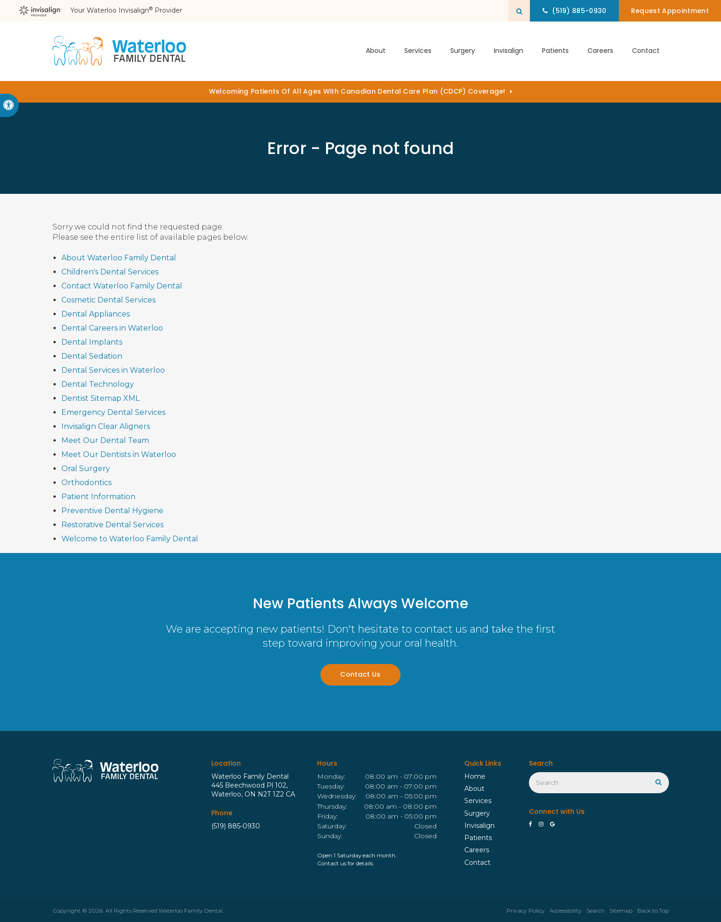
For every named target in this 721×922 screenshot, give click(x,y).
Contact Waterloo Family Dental (121, 285)
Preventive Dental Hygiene (112, 510)
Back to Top (653, 910)
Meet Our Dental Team (105, 440)
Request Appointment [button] (669, 10)
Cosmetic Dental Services (108, 299)
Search (596, 910)
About (474, 788)
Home (474, 776)
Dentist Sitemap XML (100, 398)
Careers (600, 51)
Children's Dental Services (109, 271)
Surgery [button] (462, 51)
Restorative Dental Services (112, 524)
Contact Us (360, 674)
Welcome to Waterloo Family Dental (129, 538)
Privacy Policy (525, 910)
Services (477, 801)
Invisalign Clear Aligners (105, 426)
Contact (646, 51)
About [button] (376, 51)
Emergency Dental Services (113, 412)
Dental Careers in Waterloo (112, 328)
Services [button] (417, 51)
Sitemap (621, 910)
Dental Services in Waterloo (113, 370)
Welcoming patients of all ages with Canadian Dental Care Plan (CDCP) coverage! (357, 91)
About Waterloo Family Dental (118, 257)
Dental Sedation (91, 356)
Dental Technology (97, 384)
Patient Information (98, 496)
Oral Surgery (85, 468)
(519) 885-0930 (235, 826)
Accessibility (566, 910)
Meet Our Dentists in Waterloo (118, 454)
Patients (555, 51)
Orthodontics (86, 482)
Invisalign (508, 51)
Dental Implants (91, 342)
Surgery (477, 813)
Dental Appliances (95, 314)
